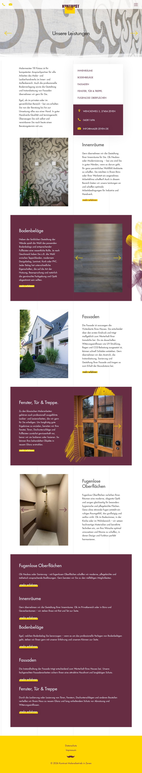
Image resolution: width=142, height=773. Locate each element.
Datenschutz (71, 745)
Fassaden (83, 84)
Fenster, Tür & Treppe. (90, 91)
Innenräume (85, 70)
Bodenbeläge (85, 77)
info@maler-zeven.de (95, 128)
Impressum (71, 750)
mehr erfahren (90, 200)
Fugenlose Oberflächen (92, 97)
